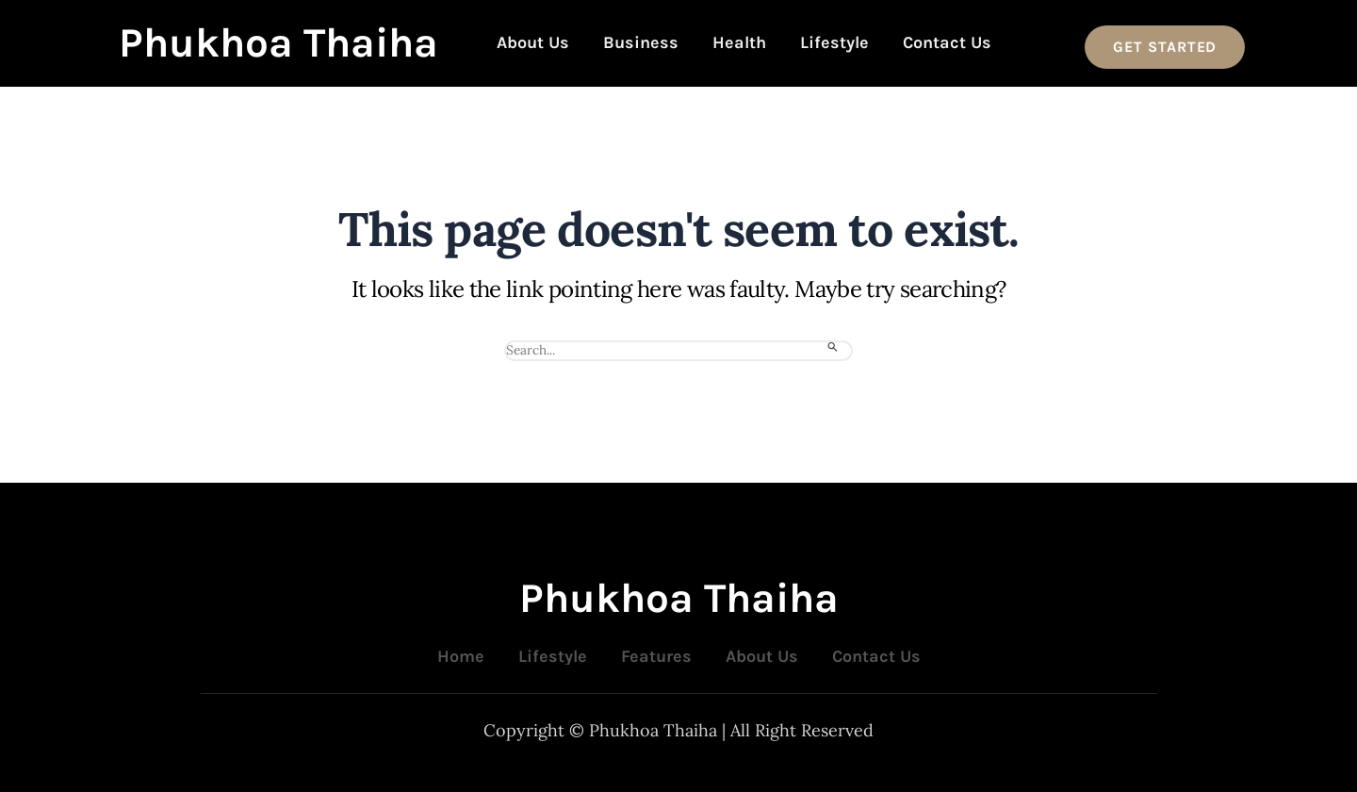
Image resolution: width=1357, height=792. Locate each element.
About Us (533, 42)
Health (739, 42)
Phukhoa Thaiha (278, 43)
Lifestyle (834, 42)
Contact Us (947, 42)
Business (640, 42)
